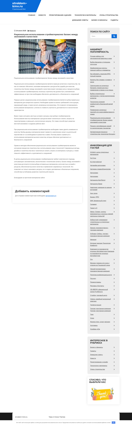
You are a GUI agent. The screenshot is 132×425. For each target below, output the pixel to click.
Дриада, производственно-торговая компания (99, 229)
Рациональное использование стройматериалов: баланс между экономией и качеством (101, 120)
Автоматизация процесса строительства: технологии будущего (102, 133)
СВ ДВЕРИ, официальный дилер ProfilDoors (99, 290)
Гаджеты (114, 20)
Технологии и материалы (85, 15)
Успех (92, 318)
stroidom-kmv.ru (19, 5)
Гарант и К (93, 208)
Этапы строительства (108, 15)
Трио (92, 314)
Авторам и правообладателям (100, 169)
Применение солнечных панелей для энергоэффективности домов (102, 112)
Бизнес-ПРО (94, 197)
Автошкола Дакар (96, 184)
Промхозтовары (95, 282)
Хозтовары (94, 325)
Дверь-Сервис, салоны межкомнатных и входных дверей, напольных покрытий (101, 214)
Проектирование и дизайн (60, 15)
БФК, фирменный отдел (98, 201)
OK (113, 422)
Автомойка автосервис (98, 165)
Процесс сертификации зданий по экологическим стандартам (100, 127)
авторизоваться (51, 192)
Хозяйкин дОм (95, 329)
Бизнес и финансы (99, 20)
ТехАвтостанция (95, 305)
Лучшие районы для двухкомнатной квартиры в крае (101, 57)
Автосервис (94, 173)
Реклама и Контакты (97, 286)
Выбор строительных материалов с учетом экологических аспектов (102, 96)
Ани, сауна (93, 193)
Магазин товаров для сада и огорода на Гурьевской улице (100, 264)
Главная (31, 15)
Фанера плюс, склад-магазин (100, 322)
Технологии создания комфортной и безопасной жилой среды (101, 104)
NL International (96, 162)
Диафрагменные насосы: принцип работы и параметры (100, 69)
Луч (91, 259)
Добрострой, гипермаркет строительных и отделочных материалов (99, 222)
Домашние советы (80, 20)
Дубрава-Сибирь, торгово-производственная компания (100, 235)
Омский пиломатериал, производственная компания (100, 270)
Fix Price (93, 158)
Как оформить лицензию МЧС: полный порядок (100, 75)
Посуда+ (93, 278)
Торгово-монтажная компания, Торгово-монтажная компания (100, 310)
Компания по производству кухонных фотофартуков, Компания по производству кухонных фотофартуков (102, 252)
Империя (93, 240)
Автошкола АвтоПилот (97, 180)
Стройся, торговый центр (98, 295)
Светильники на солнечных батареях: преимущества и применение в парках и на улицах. (101, 88)
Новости (42, 15)
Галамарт (93, 204)
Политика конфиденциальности (101, 275)
